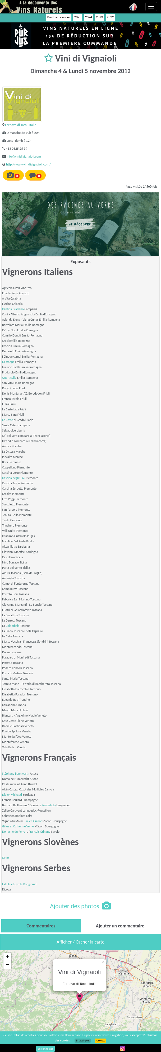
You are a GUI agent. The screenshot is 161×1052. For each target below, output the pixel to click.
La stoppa (8, 362)
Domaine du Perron (14, 831)
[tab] (41, 925)
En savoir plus (83, 1040)
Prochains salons (58, 17)
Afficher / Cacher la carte (80, 942)
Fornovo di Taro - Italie (20, 125)
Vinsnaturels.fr (33, 6)
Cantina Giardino (13, 309)
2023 (99, 17)
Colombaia (13, 626)
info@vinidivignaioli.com (24, 156)
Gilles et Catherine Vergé (18, 826)
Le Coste (7, 420)
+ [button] (7, 957)
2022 (110, 17)
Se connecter (45, 1048)
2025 (77, 17)
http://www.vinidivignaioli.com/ (28, 164)
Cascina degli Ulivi (13, 478)
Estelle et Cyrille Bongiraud (19, 884)
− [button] (7, 965)
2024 (88, 17)
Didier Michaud (12, 795)
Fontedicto (49, 805)
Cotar (5, 858)
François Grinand (39, 831)
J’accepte (100, 1040)
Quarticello (9, 378)
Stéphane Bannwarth (15, 773)
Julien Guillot (33, 821)
